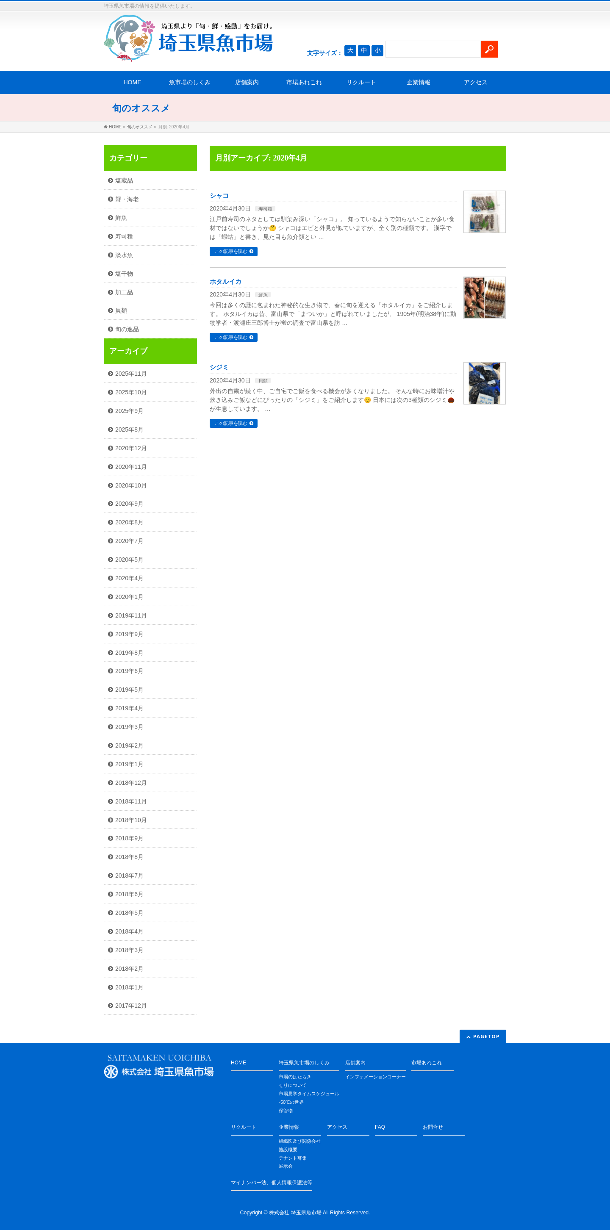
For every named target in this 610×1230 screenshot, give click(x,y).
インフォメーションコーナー (375, 1076)
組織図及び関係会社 (300, 1141)
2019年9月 (129, 634)
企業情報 (418, 82)
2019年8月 (129, 652)
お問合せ (433, 1127)
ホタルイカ (225, 281)
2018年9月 (129, 838)
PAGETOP (486, 1036)
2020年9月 (129, 503)
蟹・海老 (127, 199)
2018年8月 (129, 856)
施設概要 (288, 1149)
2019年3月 (129, 726)
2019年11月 (131, 615)
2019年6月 (129, 671)
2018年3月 (129, 950)
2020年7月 (129, 540)
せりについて (293, 1085)
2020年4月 (129, 578)
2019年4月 (129, 708)
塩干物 (124, 273)
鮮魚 (263, 294)
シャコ (219, 195)
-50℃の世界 (291, 1102)
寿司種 (265, 208)
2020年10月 (131, 485)
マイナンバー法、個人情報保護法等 (271, 1183)
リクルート (361, 82)
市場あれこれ (304, 82)
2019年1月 (129, 764)
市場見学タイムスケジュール (309, 1093)
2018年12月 (131, 782)
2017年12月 (131, 1005)
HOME (132, 82)
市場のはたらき (295, 1076)
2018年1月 (129, 987)
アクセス (476, 82)
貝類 (263, 380)
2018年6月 (129, 894)
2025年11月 (131, 373)
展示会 (286, 1166)
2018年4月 (129, 931)
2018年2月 (129, 968)
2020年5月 (129, 559)
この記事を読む (231, 251)
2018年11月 (131, 801)
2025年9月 (129, 410)
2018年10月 (131, 820)
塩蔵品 (124, 180)
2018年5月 (129, 912)
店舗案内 (247, 82)
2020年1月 (129, 596)
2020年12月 (131, 448)
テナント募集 (293, 1158)
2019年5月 (129, 689)
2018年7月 (129, 875)
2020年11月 (131, 466)
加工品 (124, 292)
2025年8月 (129, 429)
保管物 (286, 1110)
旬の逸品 (127, 329)
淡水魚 (124, 255)
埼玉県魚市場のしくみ (304, 1063)
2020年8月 (129, 522)
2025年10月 (131, 392)
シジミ (219, 367)
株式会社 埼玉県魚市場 (295, 1213)
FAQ (380, 1127)
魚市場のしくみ (190, 82)
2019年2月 (129, 745)
